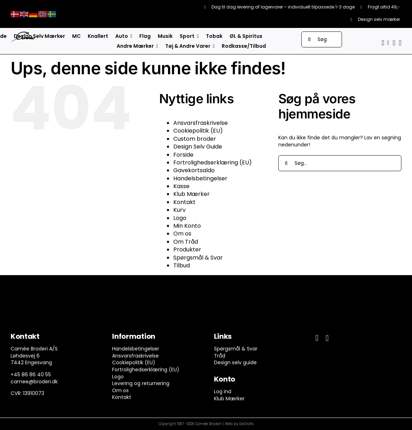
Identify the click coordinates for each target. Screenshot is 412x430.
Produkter (187, 249)
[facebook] (317, 338)
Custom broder (194, 139)
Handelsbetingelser (200, 178)
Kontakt (184, 202)
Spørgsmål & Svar (198, 258)
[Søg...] (339, 163)
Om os (182, 233)
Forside (183, 155)
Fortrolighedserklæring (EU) (212, 162)
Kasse (181, 186)
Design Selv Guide (197, 147)
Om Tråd (185, 242)
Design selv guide (235, 362)
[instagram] (327, 338)
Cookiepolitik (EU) (198, 131)
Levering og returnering (140, 383)
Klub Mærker (191, 194)
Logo (179, 218)
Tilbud (181, 265)
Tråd (219, 355)
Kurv (179, 210)
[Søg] (321, 39)
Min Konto (187, 226)
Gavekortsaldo (194, 170)
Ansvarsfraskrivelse (200, 123)
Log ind (222, 391)
